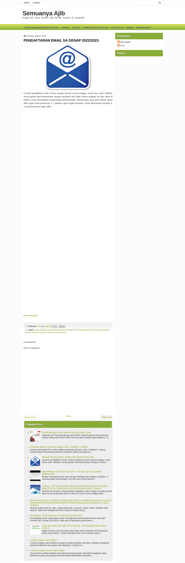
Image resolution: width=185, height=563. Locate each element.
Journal (65, 28)
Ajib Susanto (125, 42)
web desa (51, 332)
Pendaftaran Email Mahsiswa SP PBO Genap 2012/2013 (56, 515)
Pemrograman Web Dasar (95, 28)
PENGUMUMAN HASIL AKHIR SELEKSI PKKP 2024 (66, 432)
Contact (36, 3)
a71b (39, 326)
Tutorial (76, 28)
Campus (43, 330)
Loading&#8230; (70, 210)
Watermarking (143, 28)
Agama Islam (117, 28)
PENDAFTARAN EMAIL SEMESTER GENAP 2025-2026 (68, 457)
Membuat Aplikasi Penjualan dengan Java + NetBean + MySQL (59, 447)
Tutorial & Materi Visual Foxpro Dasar (47, 550)
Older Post (106, 417)
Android (130, 28)
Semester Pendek (39, 332)
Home (26, 3)
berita (36, 330)
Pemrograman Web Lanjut (89, 330)
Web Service (61, 332)
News (50, 330)
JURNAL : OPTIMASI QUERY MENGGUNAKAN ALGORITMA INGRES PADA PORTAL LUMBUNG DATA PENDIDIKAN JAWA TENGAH (75, 487)
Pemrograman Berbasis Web (66, 330)
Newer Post (30, 417)
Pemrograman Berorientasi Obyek (41, 28)
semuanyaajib (31, 315)
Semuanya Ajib (44, 13)
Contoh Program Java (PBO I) (44, 540)
